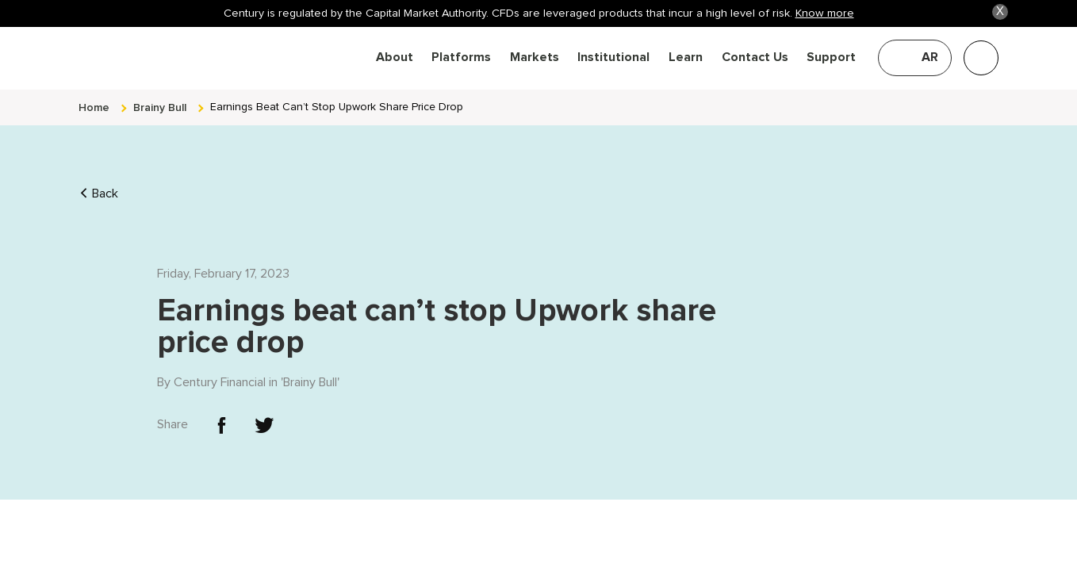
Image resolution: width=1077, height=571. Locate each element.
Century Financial (220, 372)
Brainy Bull (310, 372)
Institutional (613, 57)
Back (98, 183)
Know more (824, 13)
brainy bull (159, 97)
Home (94, 97)
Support (831, 57)
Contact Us (755, 57)
